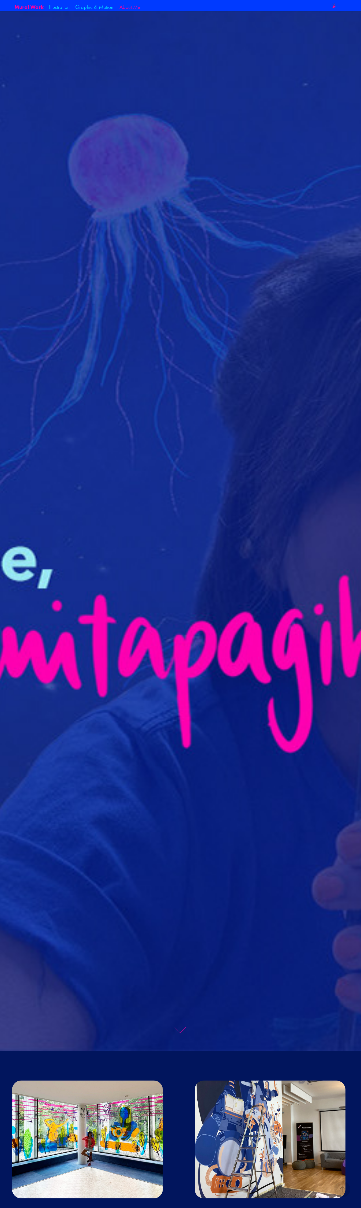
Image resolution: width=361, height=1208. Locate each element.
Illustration (59, 7)
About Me (129, 7)
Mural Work (29, 7)
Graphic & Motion (94, 7)
